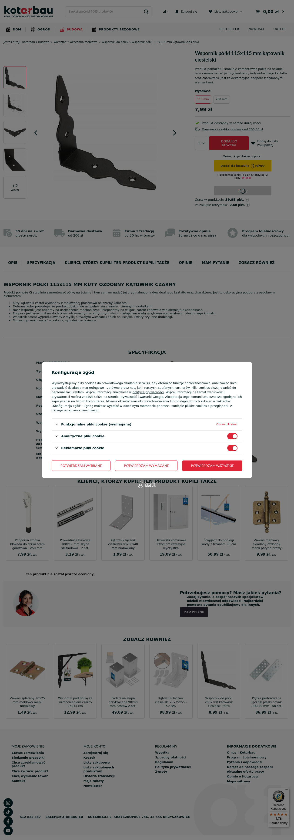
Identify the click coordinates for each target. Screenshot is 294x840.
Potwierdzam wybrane (81, 466)
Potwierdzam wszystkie (212, 466)
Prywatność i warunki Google (141, 396)
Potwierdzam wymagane (146, 466)
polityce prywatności (148, 392)
